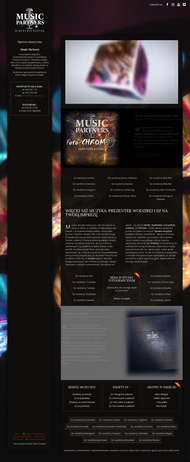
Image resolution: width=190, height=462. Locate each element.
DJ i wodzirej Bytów (162, 275)
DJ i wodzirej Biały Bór (160, 183)
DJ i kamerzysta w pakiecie (121, 398)
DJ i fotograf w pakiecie (122, 395)
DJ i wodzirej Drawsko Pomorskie (109, 426)
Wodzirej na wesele (81, 394)
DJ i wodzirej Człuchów (136, 433)
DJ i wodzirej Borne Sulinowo (122, 177)
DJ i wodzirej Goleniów (84, 183)
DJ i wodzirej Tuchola (83, 287)
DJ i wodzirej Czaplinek (135, 419)
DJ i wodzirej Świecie (82, 299)
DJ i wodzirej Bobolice (161, 177)
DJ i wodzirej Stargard (84, 189)
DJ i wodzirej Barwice (122, 183)
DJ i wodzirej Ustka (161, 294)
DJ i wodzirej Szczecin (142, 426)
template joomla (189, 451)
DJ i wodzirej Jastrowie (95, 439)
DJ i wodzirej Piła (82, 275)
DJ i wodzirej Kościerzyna (161, 281)
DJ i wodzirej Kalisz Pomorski (160, 189)
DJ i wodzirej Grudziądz (83, 294)
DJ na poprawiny (81, 398)
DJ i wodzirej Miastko (161, 287)
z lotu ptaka (162, 402)
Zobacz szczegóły (144, 154)
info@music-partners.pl (33, 95)
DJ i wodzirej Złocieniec (123, 439)
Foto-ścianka (39, 437)
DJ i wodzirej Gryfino (84, 177)
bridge (91, 138)
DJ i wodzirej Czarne (109, 419)
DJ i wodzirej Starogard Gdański (160, 197)
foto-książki (162, 406)
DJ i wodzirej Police (84, 195)
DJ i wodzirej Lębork (162, 299)
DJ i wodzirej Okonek (161, 419)
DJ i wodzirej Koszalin (77, 426)
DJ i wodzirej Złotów (149, 439)
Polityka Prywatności (36, 440)
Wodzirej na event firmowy (81, 402)
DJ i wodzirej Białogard (82, 433)
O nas (17, 435)
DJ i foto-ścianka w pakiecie (121, 406)
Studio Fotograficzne (34, 435)
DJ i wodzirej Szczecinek (83, 419)
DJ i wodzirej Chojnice (110, 433)
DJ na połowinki (80, 406)
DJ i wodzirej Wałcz (166, 426)
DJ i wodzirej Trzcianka (82, 281)
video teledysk (162, 394)
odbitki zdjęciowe (162, 398)
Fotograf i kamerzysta (22, 437)
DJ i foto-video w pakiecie (122, 402)
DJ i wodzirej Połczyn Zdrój (122, 195)
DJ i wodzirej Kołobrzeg (122, 189)
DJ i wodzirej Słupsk (162, 433)
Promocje (19, 440)
